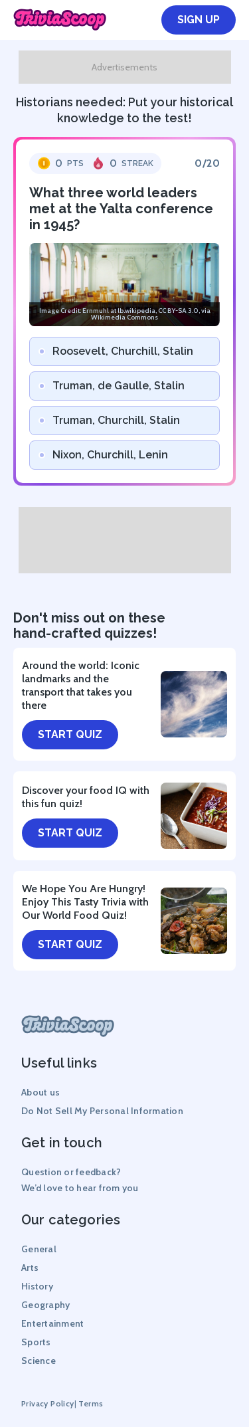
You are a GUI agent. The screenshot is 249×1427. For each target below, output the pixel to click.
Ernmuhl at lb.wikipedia (118, 310)
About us (40, 1092)
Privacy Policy (47, 1403)
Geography (45, 1305)
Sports (36, 1342)
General (38, 1249)
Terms (90, 1403)
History (37, 1286)
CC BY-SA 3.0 (178, 310)
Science (38, 1361)
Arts (30, 1268)
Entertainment (52, 1323)
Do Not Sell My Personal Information (102, 1111)
